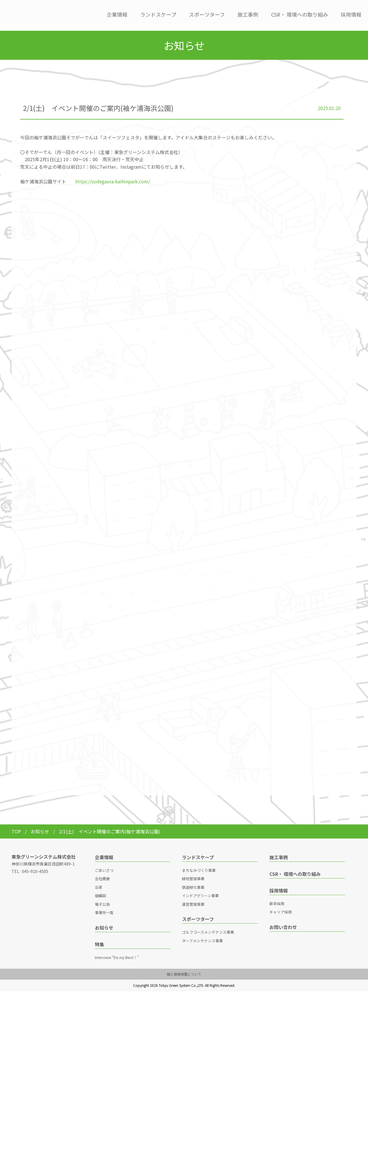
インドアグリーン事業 (200, 889)
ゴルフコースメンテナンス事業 (208, 925)
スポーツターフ (207, 14)
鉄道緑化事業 (193, 880)
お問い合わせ (283, 920)
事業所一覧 (104, 906)
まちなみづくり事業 (199, 863)
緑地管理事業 (193, 872)
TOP (16, 824)
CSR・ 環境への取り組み (299, 14)
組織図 (100, 889)
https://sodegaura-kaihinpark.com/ (112, 174)
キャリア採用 (280, 905)
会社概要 (102, 872)
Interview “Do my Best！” (117, 950)
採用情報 (351, 14)
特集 (99, 937)
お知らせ (40, 824)
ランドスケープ (158, 14)
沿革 (98, 880)
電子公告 (102, 897)
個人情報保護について (184, 967)
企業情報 (117, 14)
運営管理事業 (193, 897)
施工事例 (247, 14)
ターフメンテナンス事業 (202, 934)
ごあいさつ (104, 863)
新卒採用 (276, 897)
